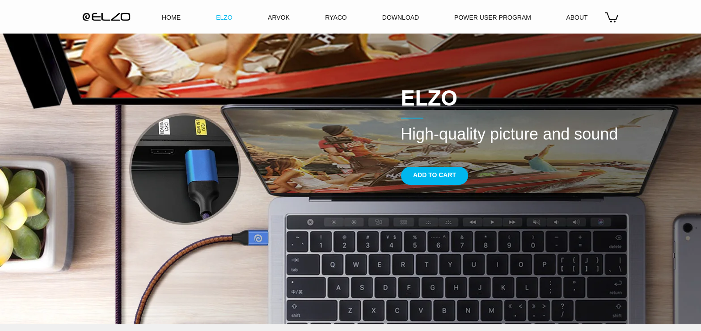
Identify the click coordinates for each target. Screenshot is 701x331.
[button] (611, 16)
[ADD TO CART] (434, 176)
